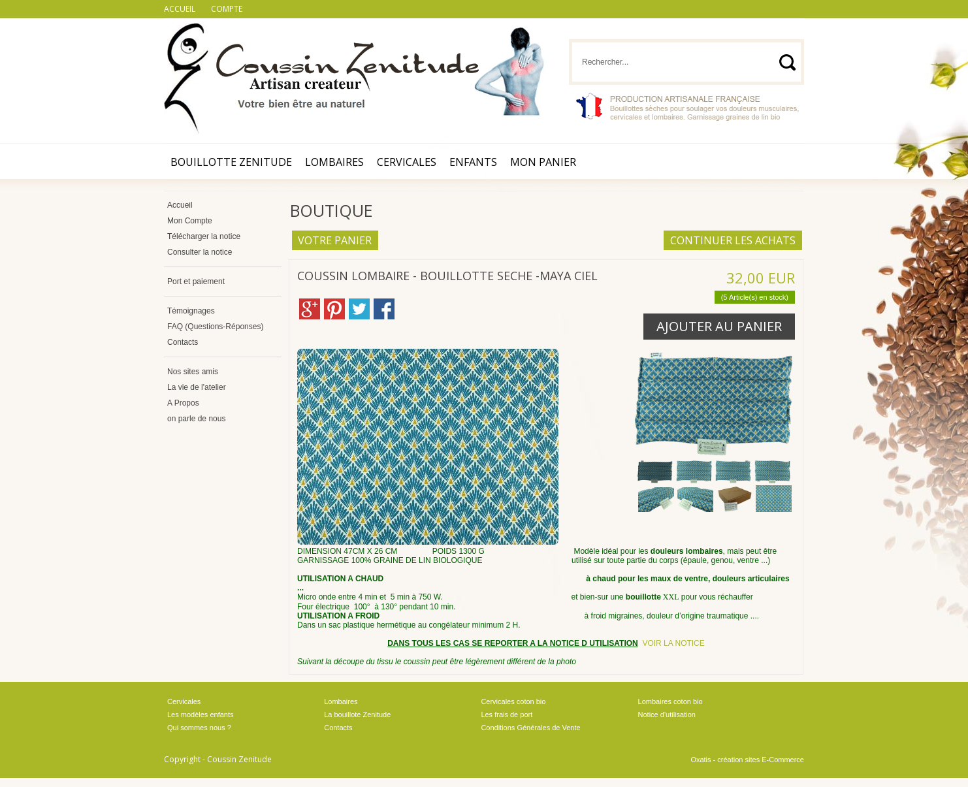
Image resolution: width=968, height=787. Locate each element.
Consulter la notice (199, 252)
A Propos (183, 403)
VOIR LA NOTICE (673, 643)
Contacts (182, 342)
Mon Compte (189, 220)
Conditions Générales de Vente (530, 727)
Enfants (473, 162)
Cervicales (406, 162)
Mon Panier (543, 162)
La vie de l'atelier (196, 387)
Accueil (180, 205)
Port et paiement (196, 281)
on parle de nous (196, 418)
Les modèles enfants (200, 714)
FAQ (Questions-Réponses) (215, 326)
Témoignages (191, 310)
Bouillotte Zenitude (231, 162)
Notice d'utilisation (667, 714)
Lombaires (334, 162)
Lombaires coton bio (670, 701)
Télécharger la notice (203, 236)
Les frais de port (506, 714)
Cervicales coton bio (513, 701)
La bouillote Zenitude (357, 714)
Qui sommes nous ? (199, 727)
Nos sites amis (192, 371)
